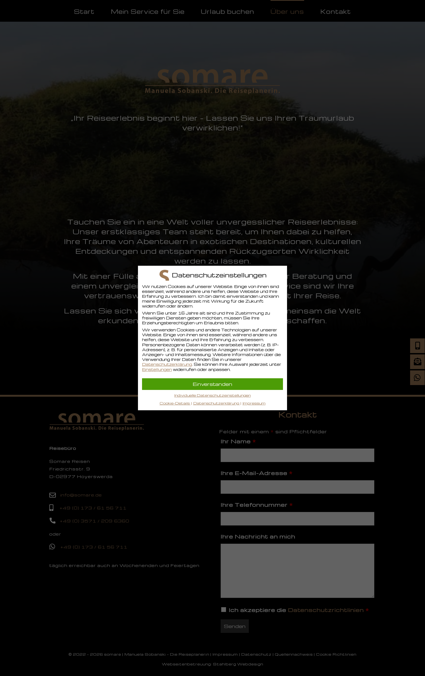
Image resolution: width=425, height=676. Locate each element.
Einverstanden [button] (212, 384)
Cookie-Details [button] (175, 403)
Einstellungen (157, 369)
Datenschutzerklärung (167, 364)
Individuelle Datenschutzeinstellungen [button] (212, 395)
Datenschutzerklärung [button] (216, 403)
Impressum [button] (254, 403)
